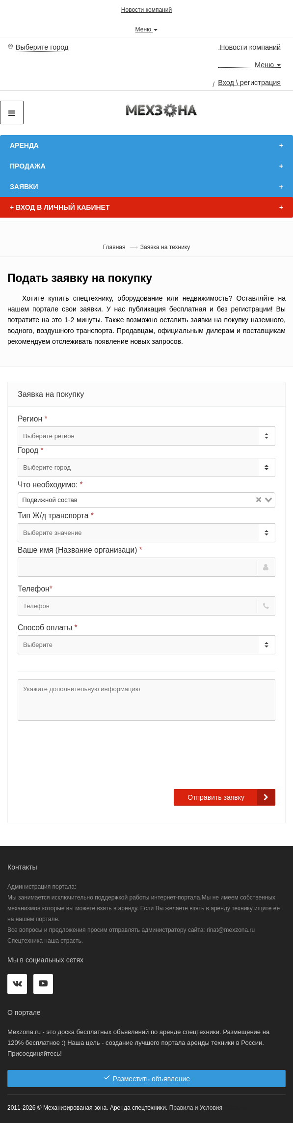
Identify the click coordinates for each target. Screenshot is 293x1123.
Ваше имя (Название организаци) (80, 550)
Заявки (24, 187)
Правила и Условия (195, 1107)
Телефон (35, 589)
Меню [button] (146, 29)
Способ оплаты (48, 627)
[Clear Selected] (258, 500)
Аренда (24, 145)
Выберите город (42, 47)
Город (31, 450)
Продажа (28, 166)
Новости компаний (146, 9)
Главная (114, 247)
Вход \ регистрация (249, 82)
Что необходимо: (50, 484)
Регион (32, 419)
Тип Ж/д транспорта (56, 515)
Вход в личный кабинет (59, 207)
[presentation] (92, 759)
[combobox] (146, 500)
